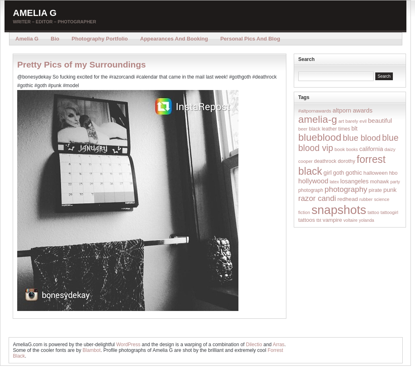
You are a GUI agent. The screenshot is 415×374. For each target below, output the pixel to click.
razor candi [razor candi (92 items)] (317, 198)
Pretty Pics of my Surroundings (81, 64)
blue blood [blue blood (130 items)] (362, 137)
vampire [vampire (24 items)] (332, 220)
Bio (55, 39)
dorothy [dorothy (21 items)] (346, 161)
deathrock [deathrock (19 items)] (325, 161)
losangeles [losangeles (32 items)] (354, 181)
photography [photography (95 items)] (345, 189)
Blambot (92, 350)
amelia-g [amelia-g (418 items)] (317, 119)
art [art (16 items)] (341, 121)
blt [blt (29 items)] (355, 128)
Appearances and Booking (174, 39)
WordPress (128, 344)
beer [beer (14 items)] (303, 128)
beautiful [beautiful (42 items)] (380, 120)
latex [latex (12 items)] (334, 181)
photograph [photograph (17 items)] (310, 190)
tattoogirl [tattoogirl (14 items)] (389, 212)
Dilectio (254, 344)
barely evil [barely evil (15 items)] (356, 121)
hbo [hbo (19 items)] (393, 173)
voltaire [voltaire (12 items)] (350, 220)
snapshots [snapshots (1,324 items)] (338, 209)
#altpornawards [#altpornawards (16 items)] (314, 110)
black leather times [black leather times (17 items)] (329, 129)
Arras (279, 344)
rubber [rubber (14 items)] (366, 199)
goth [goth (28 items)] (338, 172)
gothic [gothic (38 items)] (353, 172)
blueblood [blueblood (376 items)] (319, 137)
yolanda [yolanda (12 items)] (366, 220)
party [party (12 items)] (395, 181)
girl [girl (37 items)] (328, 172)
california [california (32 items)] (371, 149)
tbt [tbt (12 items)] (318, 220)
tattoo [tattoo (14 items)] (373, 212)
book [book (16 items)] (339, 149)
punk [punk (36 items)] (390, 189)
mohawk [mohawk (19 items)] (379, 182)
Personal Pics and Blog (250, 39)
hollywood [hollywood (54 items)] (313, 181)
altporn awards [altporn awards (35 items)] (352, 110)
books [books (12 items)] (352, 149)
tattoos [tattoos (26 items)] (306, 220)
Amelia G (35, 13)
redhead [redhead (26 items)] (348, 199)
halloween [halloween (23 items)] (375, 173)
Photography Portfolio (100, 39)
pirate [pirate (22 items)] (375, 190)
